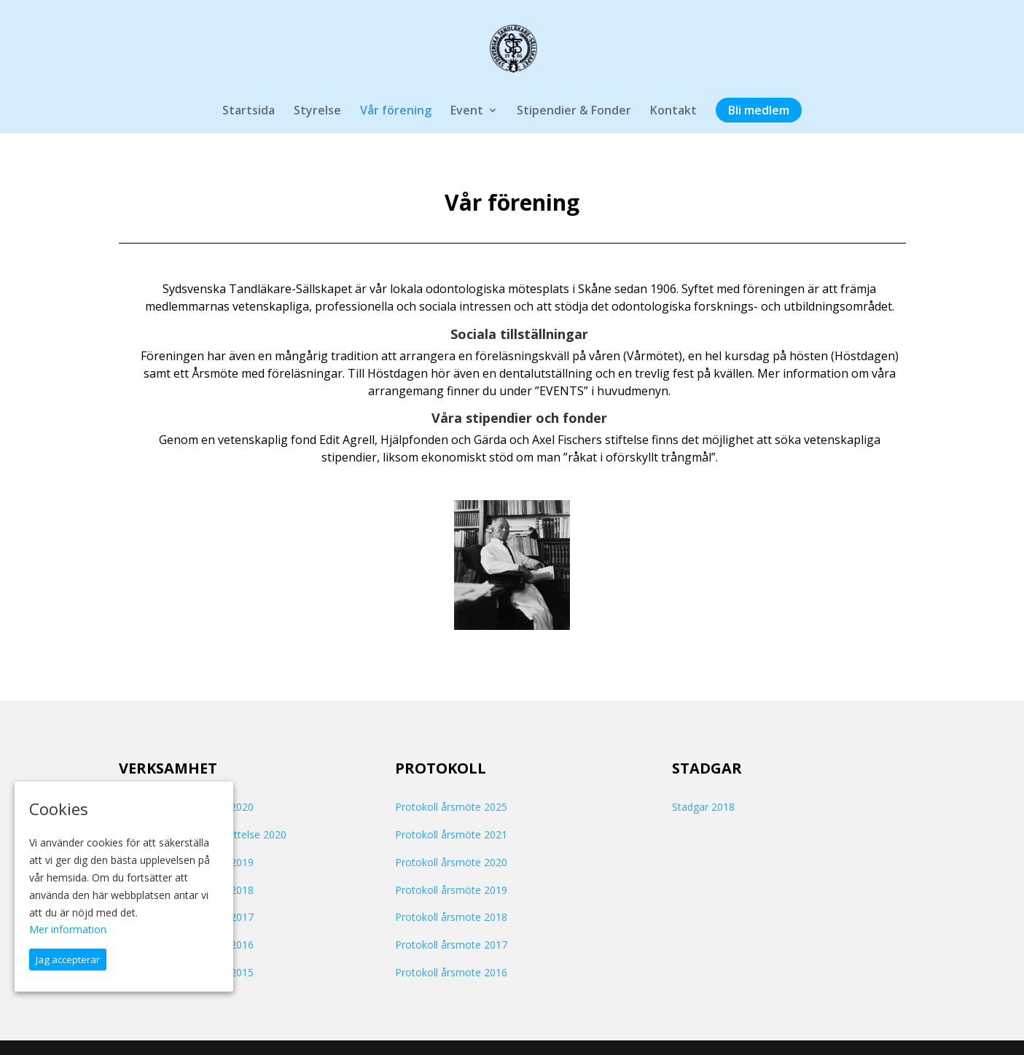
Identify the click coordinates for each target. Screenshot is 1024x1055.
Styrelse (317, 111)
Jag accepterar (68, 959)
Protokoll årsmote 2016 (451, 972)
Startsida (248, 111)
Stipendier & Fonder (574, 111)
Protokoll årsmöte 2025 (451, 807)
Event (466, 111)
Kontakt (673, 111)
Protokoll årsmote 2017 (451, 944)
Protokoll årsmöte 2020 (451, 862)
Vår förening (395, 111)
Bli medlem (758, 111)
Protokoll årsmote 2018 (451, 917)
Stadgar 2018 (703, 807)
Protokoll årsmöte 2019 (451, 890)
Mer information (67, 929)
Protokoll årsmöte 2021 (451, 834)
